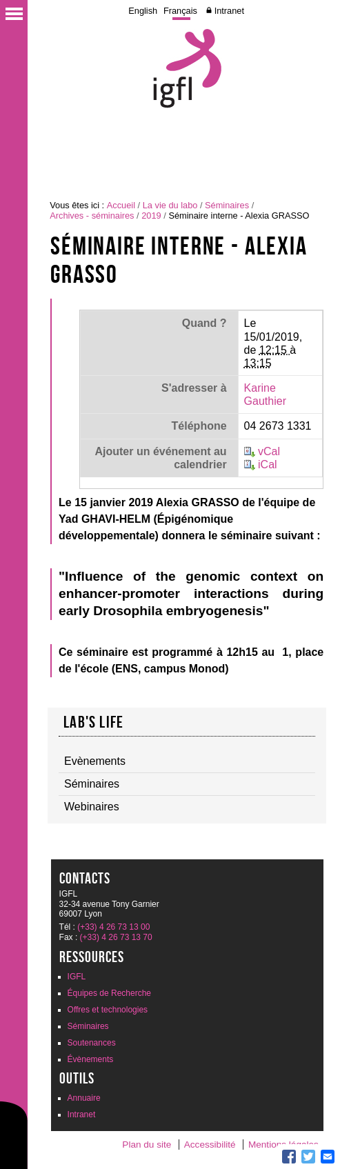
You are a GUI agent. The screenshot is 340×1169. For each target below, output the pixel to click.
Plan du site (146, 1144)
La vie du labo (170, 205)
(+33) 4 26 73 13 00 (113, 927)
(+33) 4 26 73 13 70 (116, 937)
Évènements (91, 1059)
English (142, 11)
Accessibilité (210, 1144)
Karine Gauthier (265, 394)
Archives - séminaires (92, 215)
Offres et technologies (108, 1010)
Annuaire (84, 1098)
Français (180, 11)
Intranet (229, 11)
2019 (151, 215)
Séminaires (227, 205)
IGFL (77, 976)
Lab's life (93, 722)
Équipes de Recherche (109, 993)
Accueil (121, 205)
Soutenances (92, 1043)
